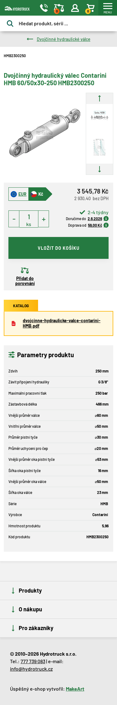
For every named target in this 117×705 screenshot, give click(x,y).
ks (28, 224)
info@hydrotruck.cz (31, 669)
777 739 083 (33, 661)
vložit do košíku (59, 248)
